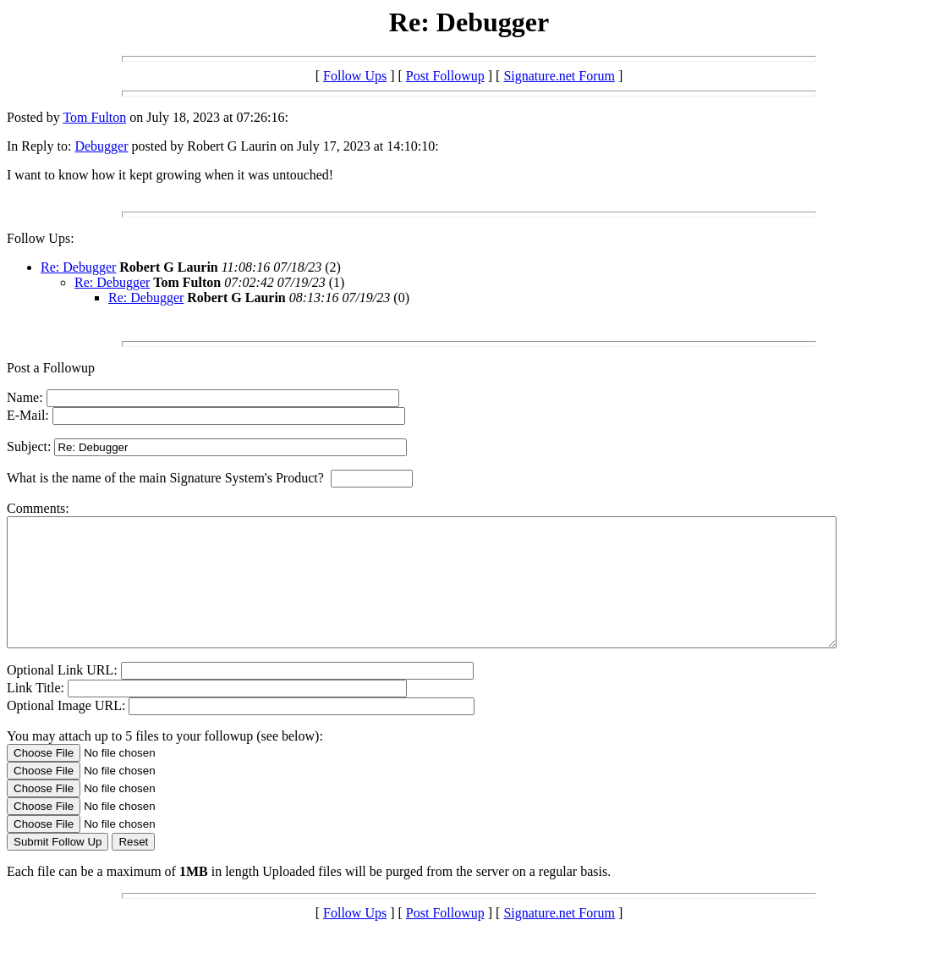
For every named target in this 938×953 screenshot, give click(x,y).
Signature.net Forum (559, 76)
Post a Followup (51, 368)
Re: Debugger (78, 267)
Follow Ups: (40, 238)
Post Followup (445, 76)
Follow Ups (355, 76)
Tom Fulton (94, 117)
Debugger (101, 146)
